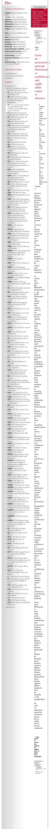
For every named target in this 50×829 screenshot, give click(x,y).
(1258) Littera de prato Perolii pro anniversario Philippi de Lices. (18, 581)
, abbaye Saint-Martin (15, 42)
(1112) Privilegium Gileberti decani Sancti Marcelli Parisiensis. (18, 269)
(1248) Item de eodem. (17, 537)
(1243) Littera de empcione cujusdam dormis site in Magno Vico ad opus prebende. (18, 506)
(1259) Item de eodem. (16, 598)
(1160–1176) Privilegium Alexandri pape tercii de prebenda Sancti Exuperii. (18, 177)
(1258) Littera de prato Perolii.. (19, 576)
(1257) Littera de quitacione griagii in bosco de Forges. (17, 572)
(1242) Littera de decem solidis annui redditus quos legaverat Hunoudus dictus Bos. (18, 499)
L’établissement (11, 73)
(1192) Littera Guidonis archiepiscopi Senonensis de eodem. (17, 298)
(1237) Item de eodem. (17, 448)
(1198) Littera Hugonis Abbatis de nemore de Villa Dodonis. (17, 304)
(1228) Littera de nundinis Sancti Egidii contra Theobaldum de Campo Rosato (18, 382)
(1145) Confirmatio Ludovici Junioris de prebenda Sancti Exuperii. (17, 171)
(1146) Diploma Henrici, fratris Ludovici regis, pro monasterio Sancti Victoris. (17, 209)
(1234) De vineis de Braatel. (19, 422)
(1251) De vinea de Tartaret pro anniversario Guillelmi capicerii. (18, 554)
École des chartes (38, 11)
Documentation (39, 7)
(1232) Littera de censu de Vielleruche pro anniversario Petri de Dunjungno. (18, 401)
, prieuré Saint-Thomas (16, 19)
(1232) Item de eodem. (17, 397)
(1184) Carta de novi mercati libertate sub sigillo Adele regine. (18, 284)
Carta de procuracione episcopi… (39, 41)
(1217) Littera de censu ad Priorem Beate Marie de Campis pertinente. (18, 353)
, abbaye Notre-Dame (15, 26)
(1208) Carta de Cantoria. (17, 142)
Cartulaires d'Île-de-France (15, 9)
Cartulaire (36, 18)
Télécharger (40, 9)
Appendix (10, 607)
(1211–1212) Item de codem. (18, 336)
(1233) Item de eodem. (17, 192)
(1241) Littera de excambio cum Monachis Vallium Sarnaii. (18, 493)
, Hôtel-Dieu (12, 39)
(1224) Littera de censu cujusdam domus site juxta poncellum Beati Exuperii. (17, 372)
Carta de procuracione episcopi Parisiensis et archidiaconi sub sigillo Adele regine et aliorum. (40, 22)
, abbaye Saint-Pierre (16, 24)
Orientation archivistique (14, 76)
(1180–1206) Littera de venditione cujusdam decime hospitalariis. (17, 319)
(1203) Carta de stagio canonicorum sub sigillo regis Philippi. (17, 149)
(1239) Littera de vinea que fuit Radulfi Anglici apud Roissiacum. (18, 456)
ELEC (35, 13)
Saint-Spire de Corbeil (13, 70)
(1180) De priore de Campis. (19, 182)
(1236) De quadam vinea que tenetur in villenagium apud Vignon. (18, 439)
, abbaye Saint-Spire (14, 17)
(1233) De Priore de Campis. (19, 190)
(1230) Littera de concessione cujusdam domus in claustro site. (18, 388)
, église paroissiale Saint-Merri (17, 37)
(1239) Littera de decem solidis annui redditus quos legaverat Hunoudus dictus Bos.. (18, 476)
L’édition (9, 78)
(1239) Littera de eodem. (19, 485)
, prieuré (17, 49)
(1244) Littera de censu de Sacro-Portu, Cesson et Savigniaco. (18, 512)
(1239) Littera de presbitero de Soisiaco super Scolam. (16, 470)
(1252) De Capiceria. (16, 144)
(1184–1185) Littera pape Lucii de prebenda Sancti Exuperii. (17, 186)
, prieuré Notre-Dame (16, 22)
